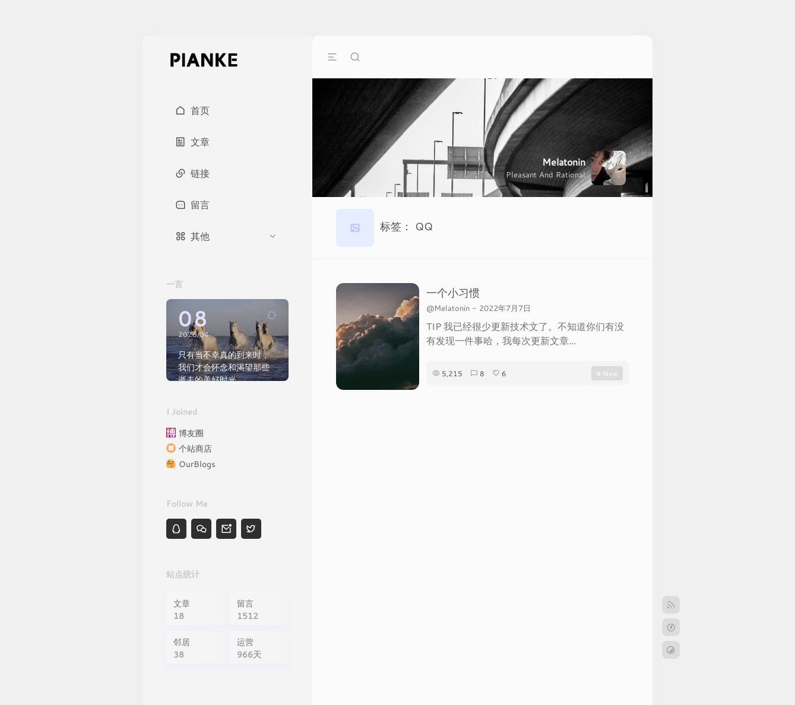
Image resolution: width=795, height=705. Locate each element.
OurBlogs (197, 463)
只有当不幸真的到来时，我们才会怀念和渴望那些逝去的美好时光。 (224, 367)
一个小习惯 (453, 292)
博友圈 (191, 433)
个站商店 (195, 448)
